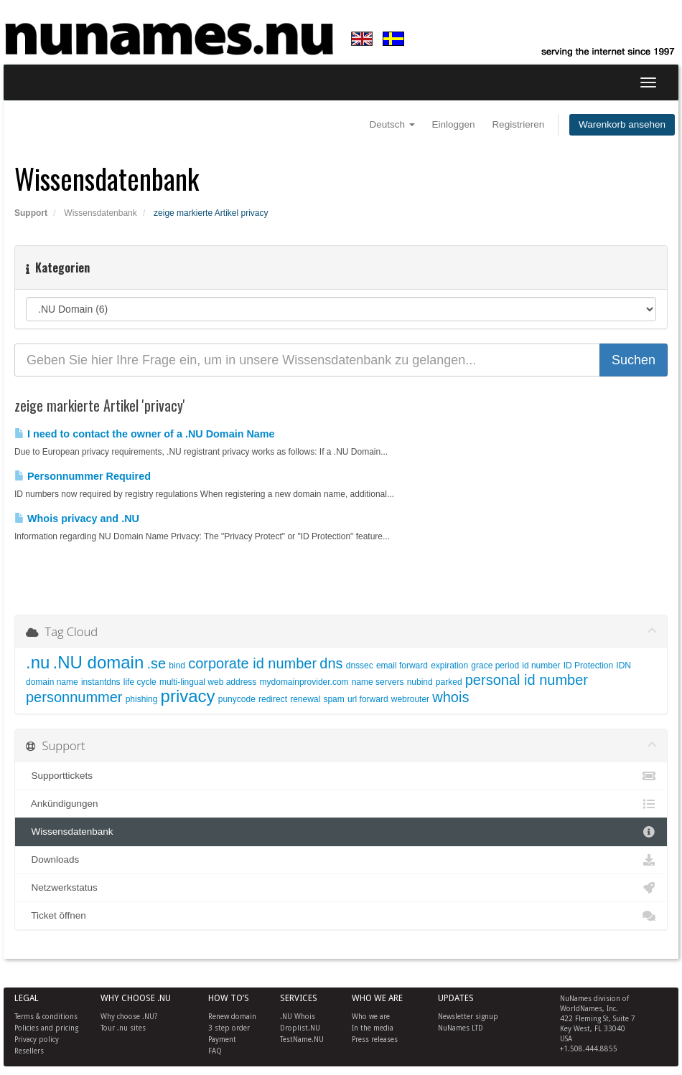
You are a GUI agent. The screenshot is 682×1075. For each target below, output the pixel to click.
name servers (378, 682)
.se (156, 663)
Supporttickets (341, 776)
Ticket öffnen (341, 915)
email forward (402, 665)
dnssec (359, 665)
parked (449, 682)
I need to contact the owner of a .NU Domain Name (144, 434)
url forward (367, 699)
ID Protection (588, 665)
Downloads (341, 859)
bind (177, 665)
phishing (142, 699)
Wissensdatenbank (100, 213)
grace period (495, 665)
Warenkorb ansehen (622, 124)
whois (450, 697)
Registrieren (518, 124)
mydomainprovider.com (304, 682)
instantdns (101, 682)
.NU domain (98, 662)
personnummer (74, 697)
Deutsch (392, 124)
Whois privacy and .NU (76, 518)
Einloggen (453, 124)
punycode (237, 699)
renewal (305, 699)
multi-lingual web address (207, 682)
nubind (420, 682)
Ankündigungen (341, 804)
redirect (272, 699)
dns (330, 663)
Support (30, 213)
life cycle (140, 682)
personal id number (526, 680)
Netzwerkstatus (341, 887)
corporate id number (252, 663)
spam (333, 699)
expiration (449, 665)
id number (541, 665)
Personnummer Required (82, 476)
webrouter (410, 699)
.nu (38, 662)
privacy (188, 696)
